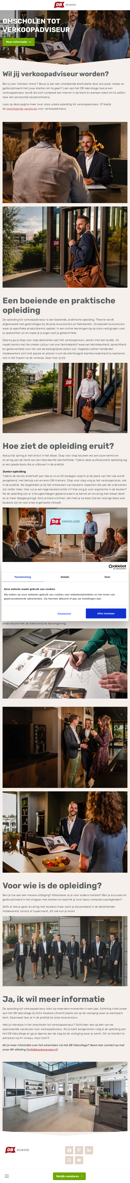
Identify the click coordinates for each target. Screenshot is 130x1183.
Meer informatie (16, 41)
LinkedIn (89, 1150)
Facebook (69, 1150)
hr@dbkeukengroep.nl (42, 1049)
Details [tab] (65, 576)
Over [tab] (108, 576)
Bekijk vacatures (67, 1176)
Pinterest (79, 1150)
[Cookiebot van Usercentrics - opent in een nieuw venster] (111, 567)
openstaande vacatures (21, 108)
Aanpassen (64, 613)
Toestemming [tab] (22, 576)
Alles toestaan (106, 613)
